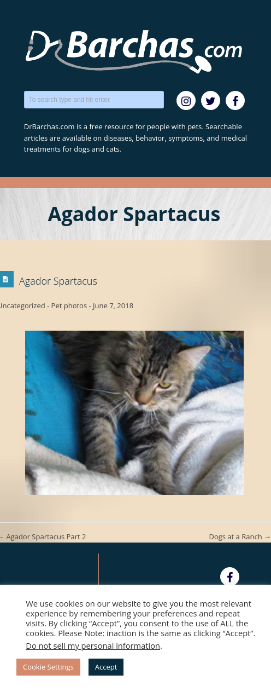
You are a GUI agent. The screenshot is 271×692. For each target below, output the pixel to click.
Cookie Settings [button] (48, 667)
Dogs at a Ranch (240, 536)
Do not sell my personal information (93, 645)
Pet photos (69, 305)
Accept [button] (106, 667)
